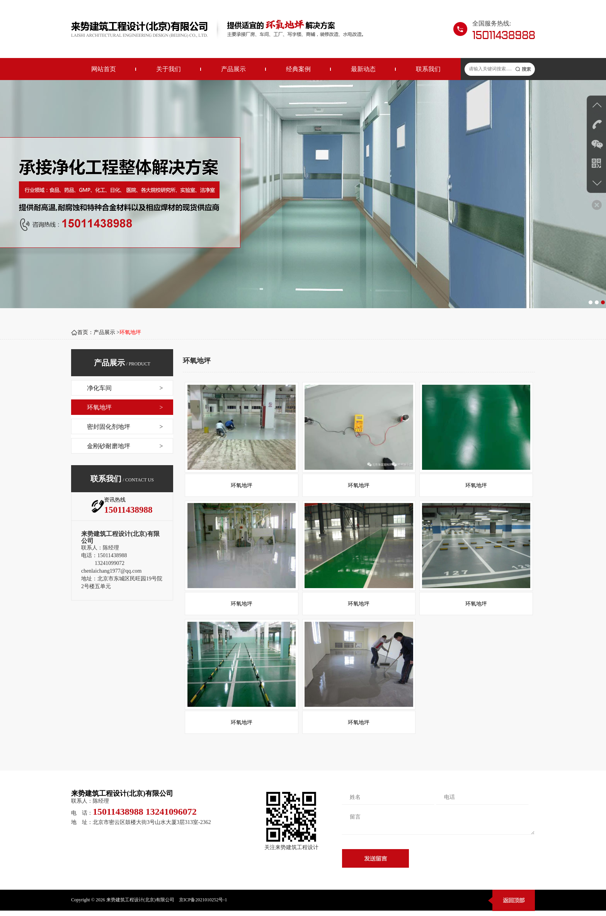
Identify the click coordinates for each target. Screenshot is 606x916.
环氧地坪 (130, 332)
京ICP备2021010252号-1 (203, 905)
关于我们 (168, 69)
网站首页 (103, 69)
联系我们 (428, 69)
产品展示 (233, 69)
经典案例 (298, 69)
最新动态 (363, 69)
